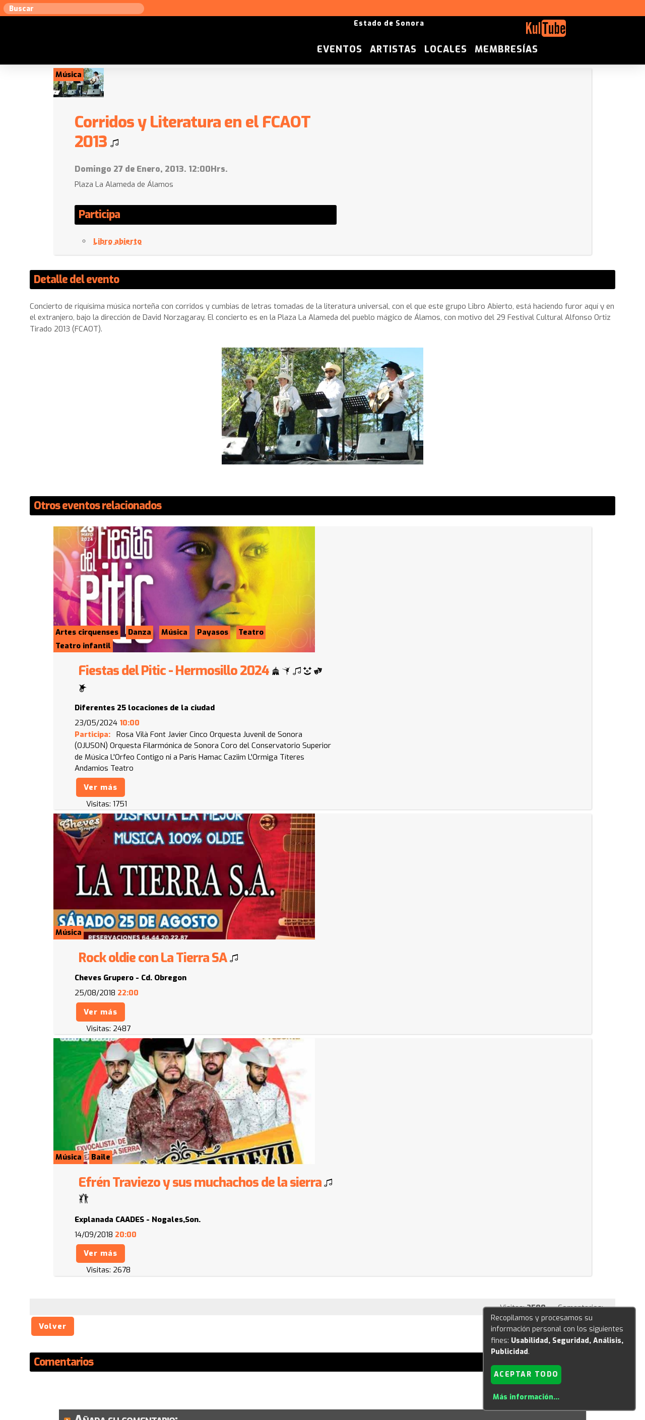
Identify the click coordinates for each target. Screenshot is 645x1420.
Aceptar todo (526, 1374)
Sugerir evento (250, 1318)
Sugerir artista (133, 1318)
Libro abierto (376, 213)
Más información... (526, 1397)
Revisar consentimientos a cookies (322, 1414)
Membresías (586, 32)
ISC (384, 1318)
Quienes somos (424, 1318)
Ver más (359, 632)
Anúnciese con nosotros (328, 1318)
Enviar (95, 1268)
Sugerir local (191, 1318)
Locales (525, 32)
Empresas (476, 1318)
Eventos (419, 32)
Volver (53, 965)
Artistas (472, 32)
